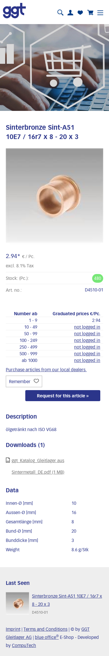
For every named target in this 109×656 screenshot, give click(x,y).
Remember (24, 381)
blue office (47, 637)
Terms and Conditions (45, 629)
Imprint (13, 629)
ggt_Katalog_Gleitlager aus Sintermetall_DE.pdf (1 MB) (35, 466)
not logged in (87, 326)
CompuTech (24, 645)
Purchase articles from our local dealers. (46, 369)
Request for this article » (63, 395)
